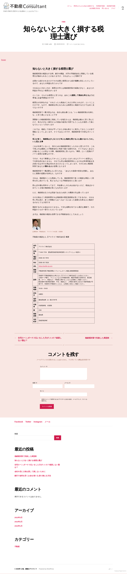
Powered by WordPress (46, 569)
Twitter (29, 422)
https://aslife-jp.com (45, 266)
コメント (43, 367)
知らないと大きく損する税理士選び (28, 461)
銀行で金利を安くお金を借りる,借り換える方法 (33, 476)
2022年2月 (19, 522)
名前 (35, 383)
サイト (42, 391)
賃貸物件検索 (111, 6)
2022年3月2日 (61, 44)
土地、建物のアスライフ (29, 569)
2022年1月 (19, 526)
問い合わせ (105, 8)
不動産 (63, 22)
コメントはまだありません (77, 44)
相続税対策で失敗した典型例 (26, 457)
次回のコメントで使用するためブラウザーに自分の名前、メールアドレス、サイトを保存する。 (64, 400)
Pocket (13, 60)
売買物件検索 (100, 6)
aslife (50, 44)
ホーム (69, 6)
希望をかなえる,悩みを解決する (84, 6)
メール (67, 383)
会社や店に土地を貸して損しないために (30, 472)
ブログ (113, 8)
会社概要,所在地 (94, 8)
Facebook (19, 422)
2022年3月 (19, 518)
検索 (16, 434)
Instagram (38, 422)
